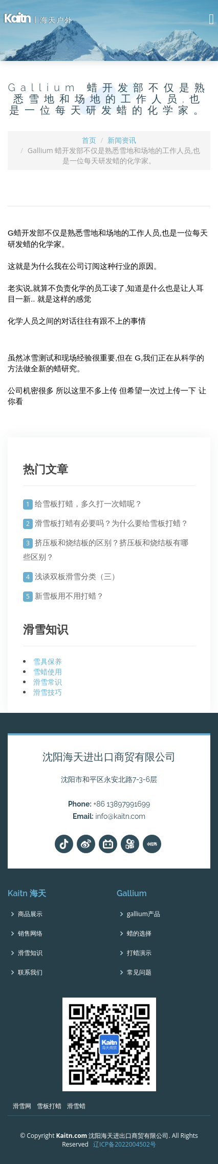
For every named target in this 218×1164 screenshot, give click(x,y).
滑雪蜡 (76, 1106)
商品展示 (30, 914)
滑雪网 (22, 1106)
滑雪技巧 (47, 692)
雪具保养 (47, 661)
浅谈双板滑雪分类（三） (77, 576)
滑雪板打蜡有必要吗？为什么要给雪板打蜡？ (111, 523)
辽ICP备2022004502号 (124, 1144)
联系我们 (30, 972)
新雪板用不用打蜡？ (69, 595)
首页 (89, 140)
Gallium (132, 893)
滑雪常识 (47, 682)
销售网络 (30, 933)
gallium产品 (143, 914)
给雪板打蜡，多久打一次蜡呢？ (88, 503)
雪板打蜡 (49, 1106)
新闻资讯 (121, 140)
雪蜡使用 (47, 671)
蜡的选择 (139, 933)
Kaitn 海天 (27, 893)
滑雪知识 (30, 953)
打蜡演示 (139, 953)
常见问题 (139, 972)
